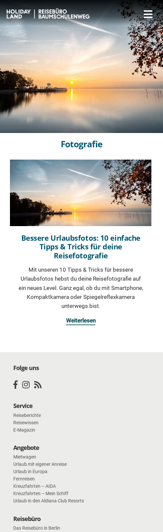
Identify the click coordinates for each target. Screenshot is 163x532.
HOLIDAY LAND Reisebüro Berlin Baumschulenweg (48, 14)
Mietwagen (24, 457)
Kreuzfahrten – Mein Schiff (40, 493)
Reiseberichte (27, 415)
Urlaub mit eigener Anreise (40, 464)
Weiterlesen (81, 320)
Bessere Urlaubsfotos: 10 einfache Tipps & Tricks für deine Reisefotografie (80, 246)
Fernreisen (24, 478)
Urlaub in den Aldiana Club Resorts (48, 500)
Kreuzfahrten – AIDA (34, 486)
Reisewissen (26, 422)
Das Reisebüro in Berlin (36, 528)
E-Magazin (24, 430)
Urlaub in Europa (30, 471)
